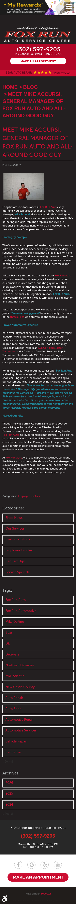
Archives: (11, 773)
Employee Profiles (29, 496)
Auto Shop (13, 709)
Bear (8, 633)
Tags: (7, 590)
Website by (38, 893)
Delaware (12, 654)
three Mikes (17, 316)
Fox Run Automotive (20, 611)
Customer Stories (18, 539)
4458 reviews (61, 73)
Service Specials (17, 572)
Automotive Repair (19, 719)
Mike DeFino (14, 622)
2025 (9, 793)
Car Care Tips (15, 561)
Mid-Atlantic (14, 676)
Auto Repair (14, 698)
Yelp (45, 865)
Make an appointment (38, 61)
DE (7, 643)
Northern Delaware (19, 665)
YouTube (58, 865)
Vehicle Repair (16, 741)
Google (31, 865)
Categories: (13, 508)
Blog (30, 87)
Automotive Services (20, 730)
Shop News (13, 518)
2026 (9, 783)
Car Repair (13, 752)
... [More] (7, 761)
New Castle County (20, 687)
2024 (9, 804)
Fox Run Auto (48, 207)
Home (10, 87)
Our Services (15, 528)
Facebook (18, 865)
